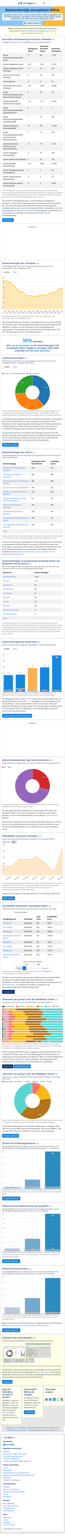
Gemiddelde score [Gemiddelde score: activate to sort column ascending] (52, 917)
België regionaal (24, 1461)
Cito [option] (13, 842)
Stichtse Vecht (8, 589)
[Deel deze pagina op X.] (61, 1399)
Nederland (16, 1459)
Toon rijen (32, 964)
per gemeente (19, 210)
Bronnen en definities (11, 1489)
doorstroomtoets (8, 985)
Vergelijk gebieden (10, 1136)
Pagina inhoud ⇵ (32, 23)
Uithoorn (6, 581)
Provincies (7, 1459)
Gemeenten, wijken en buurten (15, 1454)
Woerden (6, 597)
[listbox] (14, 842)
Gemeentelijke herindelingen (14, 1492)
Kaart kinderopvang (10, 1506)
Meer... (5, 531)
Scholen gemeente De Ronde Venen (17, 716)
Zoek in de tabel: (32, 912)
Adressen (6, 1451)
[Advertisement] (32, 244)
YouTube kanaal (9, 1525)
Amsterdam (7, 585)
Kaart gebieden (9, 1503)
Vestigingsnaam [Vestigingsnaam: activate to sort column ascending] (9, 919)
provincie (30, 210)
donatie (5, 1412)
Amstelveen (7, 593)
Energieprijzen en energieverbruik (16, 1473)
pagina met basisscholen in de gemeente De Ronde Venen (26, 1325)
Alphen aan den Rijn (10, 610)
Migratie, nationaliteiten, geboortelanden (19, 1475)
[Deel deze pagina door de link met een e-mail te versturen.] (46, 1399)
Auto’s (5, 1468)
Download (7, 1382)
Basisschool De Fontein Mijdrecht (15, 487)
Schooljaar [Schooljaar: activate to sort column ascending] (28, 919)
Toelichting (7, 1066)
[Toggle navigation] (44, 3)
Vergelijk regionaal (10, 1198)
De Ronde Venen (9, 577)
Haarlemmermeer (10, 614)
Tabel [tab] (15, 272)
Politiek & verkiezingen (11, 1480)
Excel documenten (43, 1372)
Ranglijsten (7, 1497)
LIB (19, 813)
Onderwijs (7, 220)
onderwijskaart (31, 31)
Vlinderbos (7, 923)
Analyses (6, 1487)
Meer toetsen (8, 898)
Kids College (7, 927)
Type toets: (6, 842)
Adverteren (7, 1517)
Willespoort (7, 931)
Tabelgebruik (8, 992)
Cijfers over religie (10, 445)
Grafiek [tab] (6, 272)
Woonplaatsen (17, 1456)
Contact (6, 1520)
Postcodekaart (8, 1511)
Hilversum (7, 606)
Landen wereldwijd (10, 1461)
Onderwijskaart (9, 1508)
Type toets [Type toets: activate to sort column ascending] (39, 917)
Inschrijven (29, 1412)
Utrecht (6, 601)
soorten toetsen (51, 815)
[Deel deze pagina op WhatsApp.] (58, 1399)
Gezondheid (7, 1470)
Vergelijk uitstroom (22, 1066)
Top (58, 1430)
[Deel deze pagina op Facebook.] (50, 1399)
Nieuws (6, 1494)
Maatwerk (7, 1522)
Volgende (45, 968)
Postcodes (7, 1456)
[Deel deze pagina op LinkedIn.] (54, 1399)
